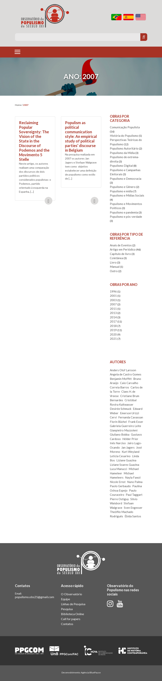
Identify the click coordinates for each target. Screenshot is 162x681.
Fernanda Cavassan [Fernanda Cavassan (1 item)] (130, 417)
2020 (113, 334)
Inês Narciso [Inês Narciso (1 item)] (118, 443)
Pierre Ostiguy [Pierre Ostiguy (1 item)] (119, 499)
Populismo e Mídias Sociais (127, 195)
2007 (113, 304)
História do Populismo (124, 135)
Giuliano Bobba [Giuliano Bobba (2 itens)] (119, 434)
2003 (113, 300)
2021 (113, 338)
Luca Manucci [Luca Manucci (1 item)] (118, 469)
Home (18, 105)
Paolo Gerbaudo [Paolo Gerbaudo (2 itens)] (120, 486)
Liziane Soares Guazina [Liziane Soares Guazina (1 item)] (124, 464)
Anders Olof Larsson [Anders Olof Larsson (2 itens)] (123, 370)
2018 (113, 326)
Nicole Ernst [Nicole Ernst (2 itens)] (118, 482)
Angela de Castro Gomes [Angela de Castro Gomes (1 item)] (125, 374)
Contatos (67, 624)
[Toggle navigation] (17, 52)
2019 (113, 330)
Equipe (65, 599)
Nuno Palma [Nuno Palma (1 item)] (134, 482)
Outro (114, 271)
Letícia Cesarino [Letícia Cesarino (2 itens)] (120, 456)
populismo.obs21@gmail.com (34, 597)
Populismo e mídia (121, 191)
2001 (113, 295)
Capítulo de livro (120, 254)
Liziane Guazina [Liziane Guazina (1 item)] (126, 460)
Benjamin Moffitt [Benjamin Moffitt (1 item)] (121, 378)
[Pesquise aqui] (78, 37)
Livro (113, 262)
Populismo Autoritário (124, 148)
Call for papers (70, 619)
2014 (113, 317)
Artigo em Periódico (123, 249)
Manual (114, 266)
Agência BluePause (91, 672)
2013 (113, 313)
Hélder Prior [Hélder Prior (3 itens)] (130, 439)
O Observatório (71, 594)
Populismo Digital (121, 165)
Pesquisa (67, 609)
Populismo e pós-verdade (126, 216)
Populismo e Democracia (125, 178)
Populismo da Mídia (122, 152)
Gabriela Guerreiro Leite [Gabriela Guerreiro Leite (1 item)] (125, 426)
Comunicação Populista (125, 127)
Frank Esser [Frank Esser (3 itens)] (135, 421)
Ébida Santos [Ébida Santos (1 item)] (133, 516)
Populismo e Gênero (123, 186)
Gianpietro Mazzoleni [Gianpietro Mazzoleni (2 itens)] (123, 430)
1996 (113, 291)
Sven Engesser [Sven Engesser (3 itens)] (133, 507)
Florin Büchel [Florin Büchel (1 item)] (118, 421)
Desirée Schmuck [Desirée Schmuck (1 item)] (120, 408)
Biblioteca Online (72, 614)
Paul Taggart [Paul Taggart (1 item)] (134, 494)
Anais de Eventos (121, 245)
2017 (113, 321)
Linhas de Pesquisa (73, 604)
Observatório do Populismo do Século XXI (45, 15)
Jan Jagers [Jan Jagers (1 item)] (128, 447)
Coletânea (116, 258)
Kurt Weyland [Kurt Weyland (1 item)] (130, 451)
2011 (113, 308)
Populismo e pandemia (124, 212)
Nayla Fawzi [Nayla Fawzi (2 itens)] (133, 477)
